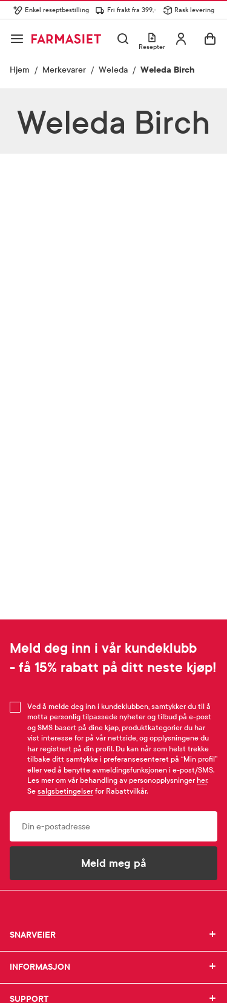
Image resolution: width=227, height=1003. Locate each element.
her (202, 780)
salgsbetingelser (65, 791)
